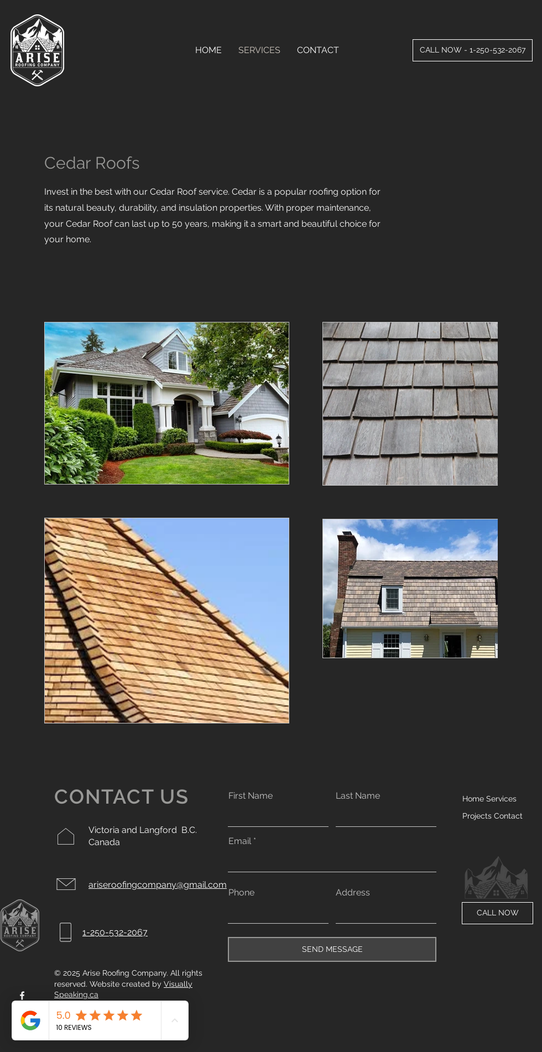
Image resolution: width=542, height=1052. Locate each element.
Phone (241, 892)
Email (239, 841)
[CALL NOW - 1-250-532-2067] (473, 50)
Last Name (358, 795)
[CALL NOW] (497, 913)
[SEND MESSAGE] (332, 949)
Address (353, 892)
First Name (250, 795)
